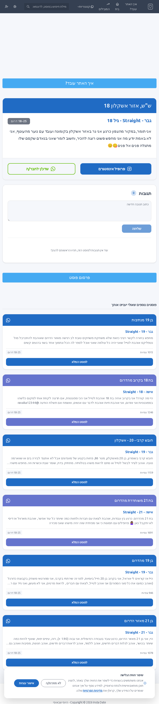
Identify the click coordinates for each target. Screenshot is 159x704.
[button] (85, 6)
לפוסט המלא (80, 362)
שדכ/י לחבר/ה (41, 168)
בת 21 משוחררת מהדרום (133, 500)
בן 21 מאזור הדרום (138, 621)
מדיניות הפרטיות (92, 690)
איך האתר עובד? (79, 83)
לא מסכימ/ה (53, 683)
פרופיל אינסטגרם (115, 168)
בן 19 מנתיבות (142, 320)
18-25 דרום (19, 121)
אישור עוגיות (26, 683)
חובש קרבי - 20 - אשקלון (133, 440)
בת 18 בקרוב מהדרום (136, 380)
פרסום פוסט (79, 277)
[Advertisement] (79, 46)
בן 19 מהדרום (142, 560)
